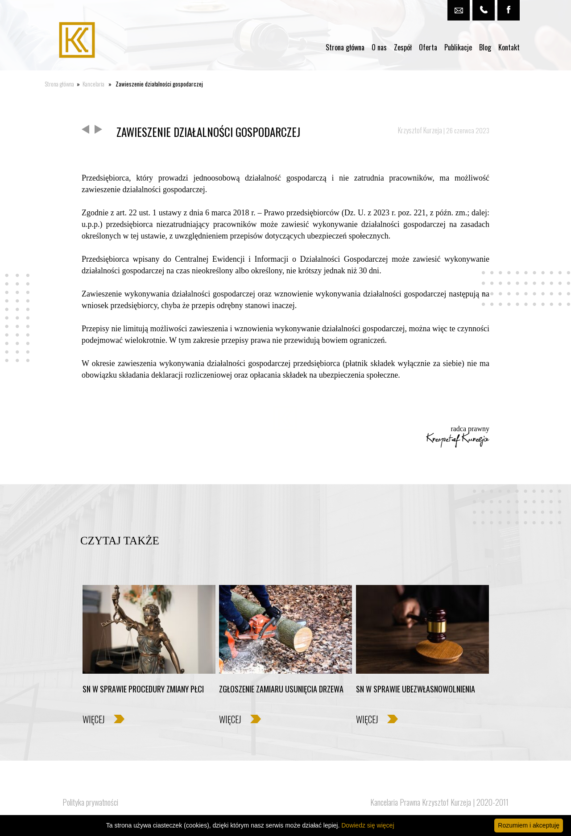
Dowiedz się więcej (367, 825)
